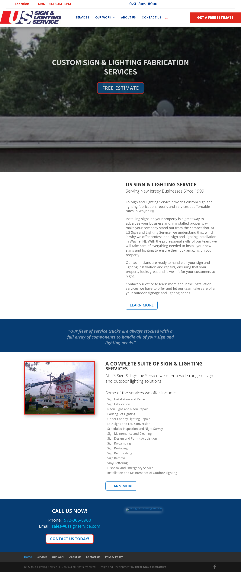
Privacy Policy (114, 557)
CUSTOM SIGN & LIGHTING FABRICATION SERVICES (120, 77)
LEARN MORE (142, 305)
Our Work (103, 17)
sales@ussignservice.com (76, 526)
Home (28, 557)
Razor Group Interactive (150, 567)
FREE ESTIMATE (120, 98)
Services (82, 17)
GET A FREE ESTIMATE (215, 17)
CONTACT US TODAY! (69, 538)
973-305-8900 (77, 520)
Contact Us (151, 17)
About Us (128, 17)
